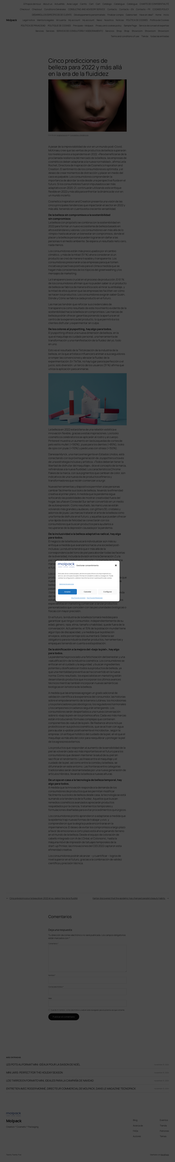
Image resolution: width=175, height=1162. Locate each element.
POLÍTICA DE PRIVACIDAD (95, 598)
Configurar (107, 592)
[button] (116, 565)
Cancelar (87, 592)
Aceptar (67, 592)
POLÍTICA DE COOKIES (78, 598)
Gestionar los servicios (66, 584)
